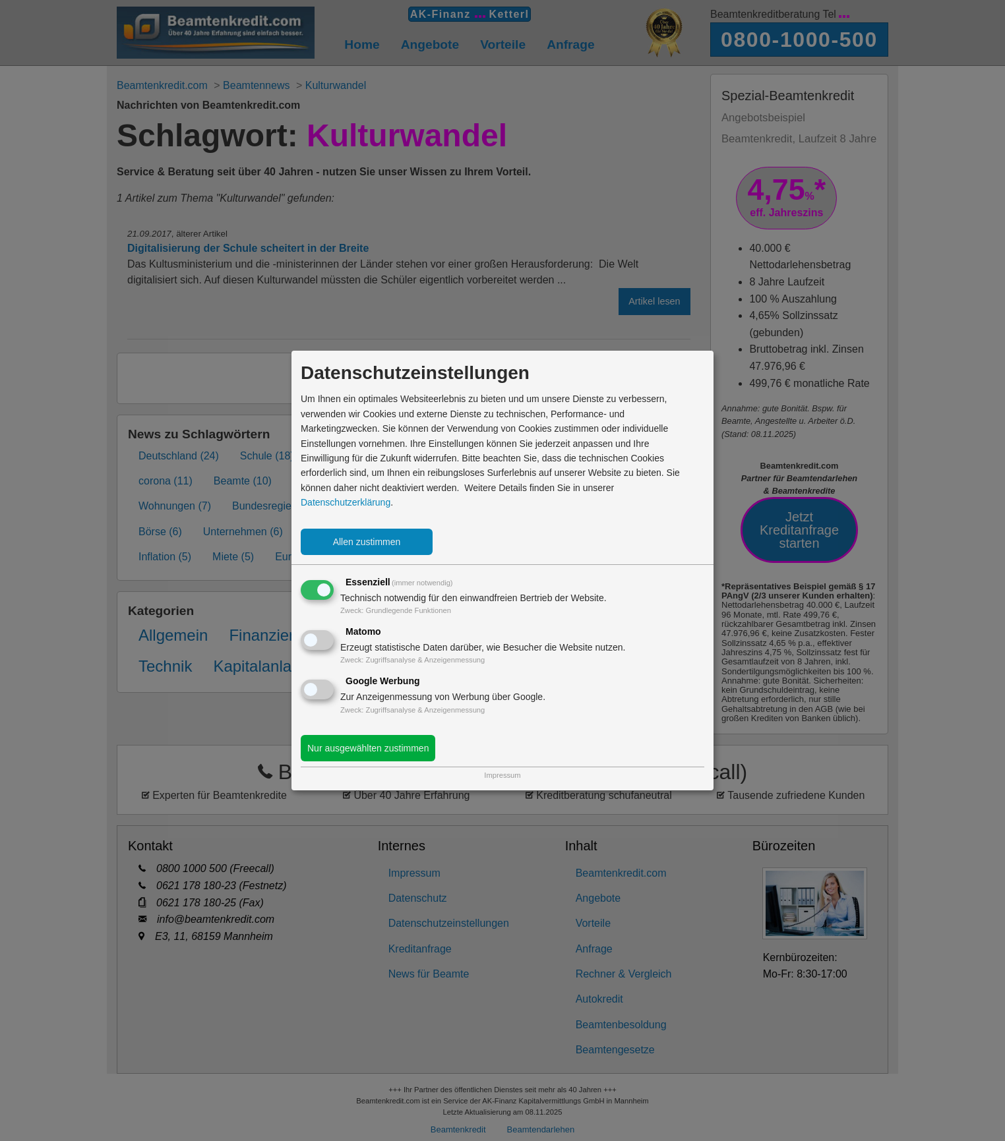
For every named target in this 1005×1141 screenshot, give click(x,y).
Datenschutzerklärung (345, 502)
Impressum (502, 775)
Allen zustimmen (367, 542)
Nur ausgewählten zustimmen (368, 748)
